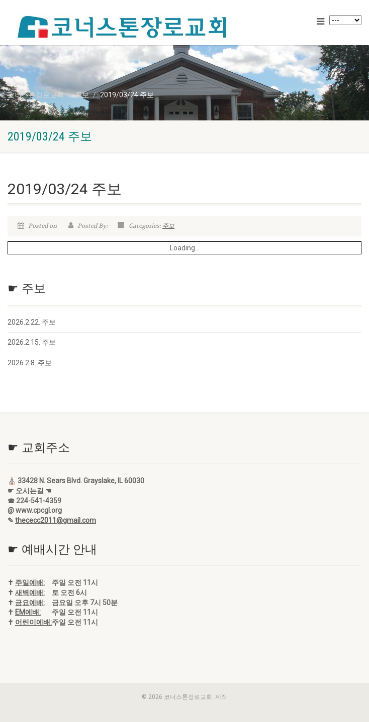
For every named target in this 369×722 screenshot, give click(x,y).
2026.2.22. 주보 (32, 322)
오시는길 (30, 491)
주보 (168, 226)
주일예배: (30, 583)
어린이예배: (33, 622)
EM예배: (28, 612)
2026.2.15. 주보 (32, 342)
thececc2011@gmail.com (55, 520)
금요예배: (30, 603)
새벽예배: (30, 593)
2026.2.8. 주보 (30, 363)
